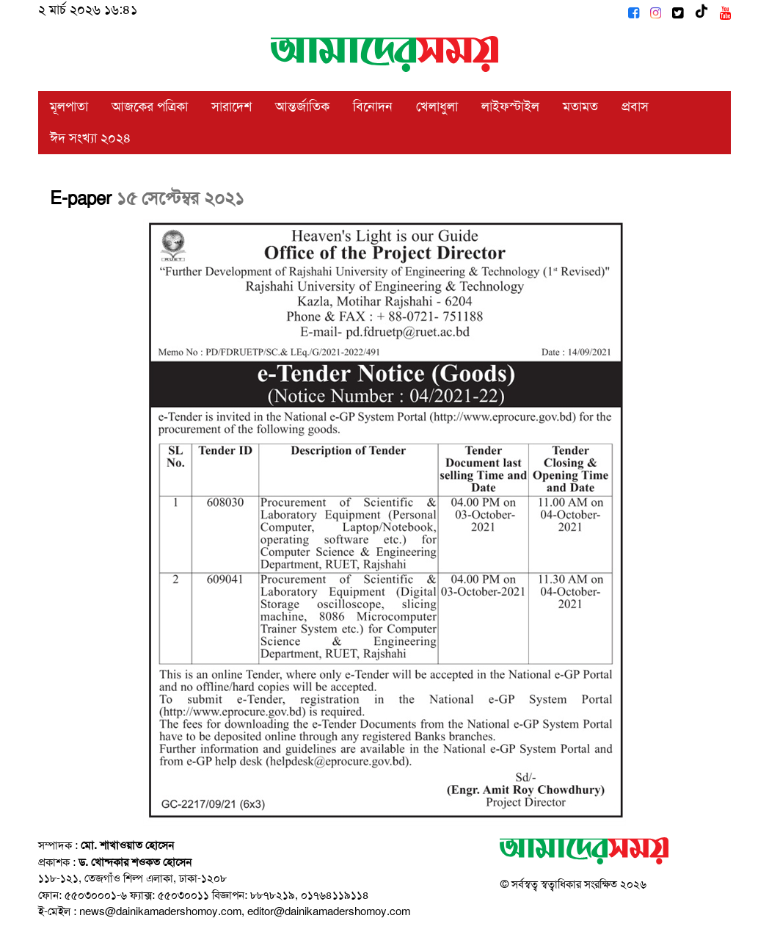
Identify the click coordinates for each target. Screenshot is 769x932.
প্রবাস (635, 106)
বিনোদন (373, 106)
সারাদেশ (231, 106)
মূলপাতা (69, 106)
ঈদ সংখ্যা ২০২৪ (90, 138)
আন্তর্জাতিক (302, 106)
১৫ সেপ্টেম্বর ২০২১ (180, 198)
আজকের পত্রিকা (150, 106)
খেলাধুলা (437, 106)
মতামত (580, 106)
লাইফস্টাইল (510, 106)
